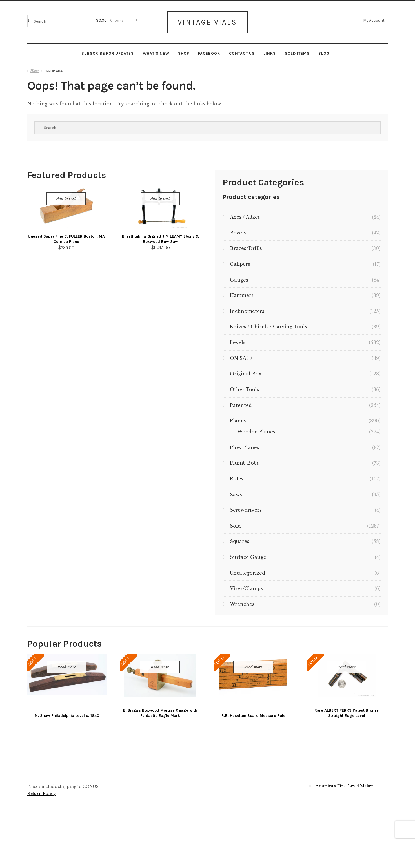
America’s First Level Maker (344, 783)
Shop (183, 50)
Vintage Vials (207, 20)
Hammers (242, 292)
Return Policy (41, 790)
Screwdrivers (246, 507)
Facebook (209, 50)
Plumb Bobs (244, 460)
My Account (374, 20)
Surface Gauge (248, 554)
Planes (238, 418)
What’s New (156, 50)
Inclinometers (247, 308)
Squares (239, 538)
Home (34, 68)
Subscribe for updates (107, 50)
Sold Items (297, 50)
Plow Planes (244, 444)
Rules (236, 476)
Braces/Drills (246, 245)
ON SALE (241, 355)
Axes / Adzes (245, 214)
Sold (235, 523)
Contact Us (242, 50)
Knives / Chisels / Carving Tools (268, 324)
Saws (236, 492)
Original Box (245, 371)
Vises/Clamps (246, 585)
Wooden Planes (256, 429)
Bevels (238, 230)
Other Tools (244, 386)
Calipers (240, 261)
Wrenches (242, 601)
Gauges (239, 277)
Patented (241, 402)
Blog (324, 50)
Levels (237, 339)
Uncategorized (247, 570)
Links (269, 50)
